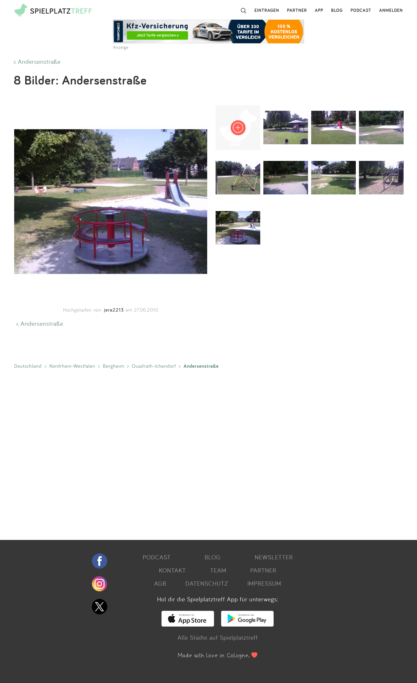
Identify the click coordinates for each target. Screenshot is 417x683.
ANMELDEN (391, 10)
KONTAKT (172, 570)
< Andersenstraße (37, 61)
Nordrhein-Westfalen (72, 366)
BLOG (337, 10)
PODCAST (361, 10)
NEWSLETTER (274, 557)
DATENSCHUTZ (206, 583)
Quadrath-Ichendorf (154, 366)
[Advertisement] (169, 453)
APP (319, 10)
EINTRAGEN (266, 10)
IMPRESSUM (264, 583)
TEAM (218, 570)
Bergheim (113, 366)
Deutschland (28, 366)
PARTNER (297, 10)
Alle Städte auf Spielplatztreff (218, 637)
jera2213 (114, 309)
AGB (160, 583)
